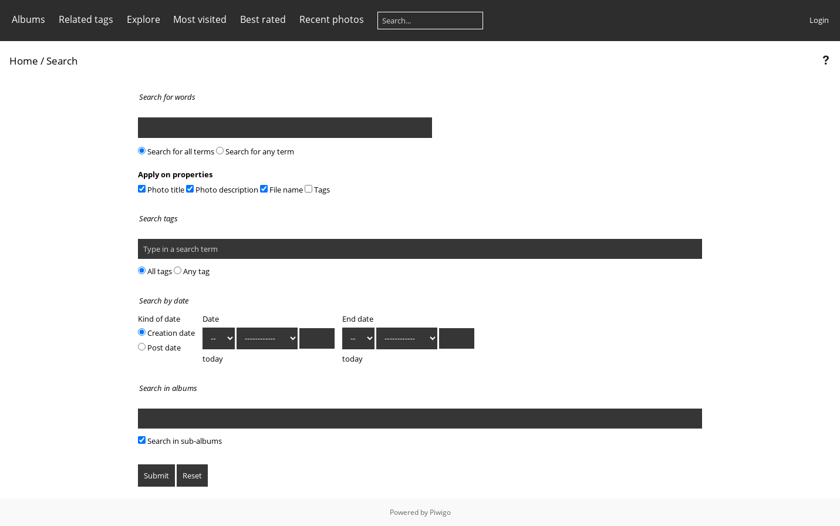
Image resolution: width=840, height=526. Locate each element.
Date (211, 318)
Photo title (161, 189)
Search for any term (255, 151)
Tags (317, 189)
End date (357, 318)
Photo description (222, 189)
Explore (143, 19)
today (213, 358)
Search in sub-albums (180, 441)
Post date (159, 347)
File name (281, 189)
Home (23, 61)
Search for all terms (176, 151)
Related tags (86, 19)
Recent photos (331, 19)
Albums (28, 19)
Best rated (263, 19)
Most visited (200, 19)
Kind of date (159, 318)
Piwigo (440, 512)
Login (819, 20)
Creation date (166, 333)
